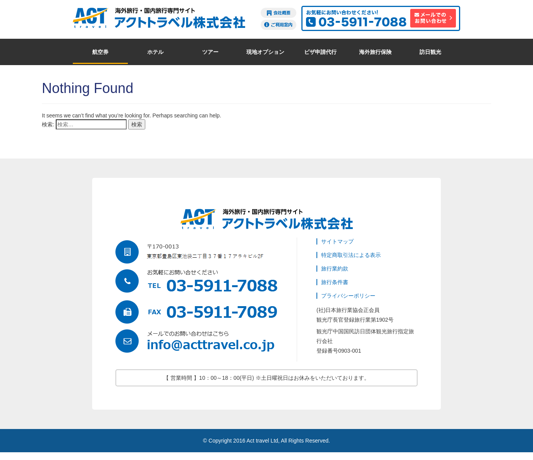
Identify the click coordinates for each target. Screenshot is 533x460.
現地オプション (265, 52)
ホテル (155, 52)
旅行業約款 (334, 268)
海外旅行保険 (375, 52)
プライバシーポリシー (348, 296)
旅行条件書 (334, 282)
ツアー (210, 52)
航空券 (100, 52)
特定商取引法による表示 (351, 255)
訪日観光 (430, 52)
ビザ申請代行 (320, 52)
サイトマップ (337, 241)
